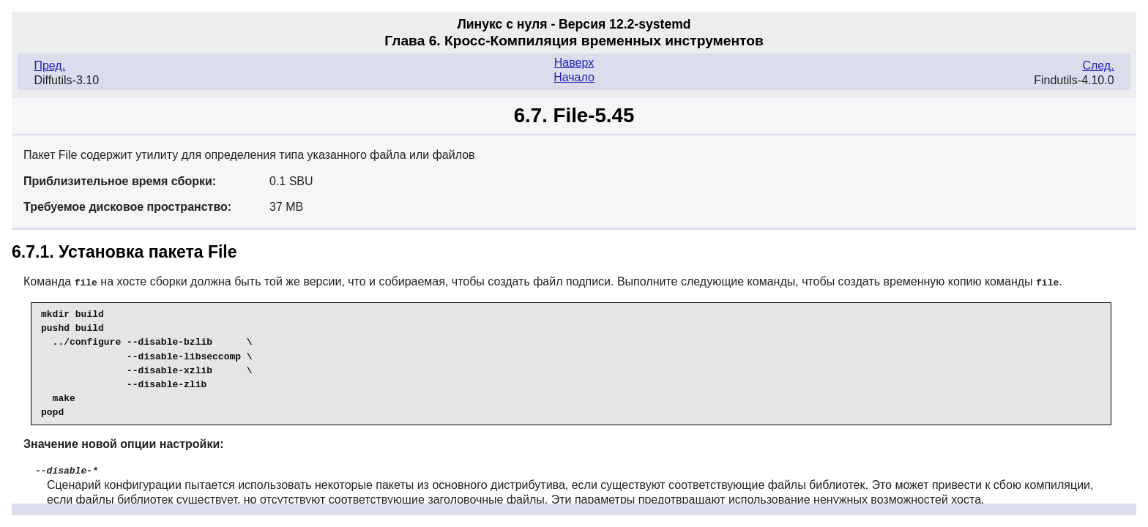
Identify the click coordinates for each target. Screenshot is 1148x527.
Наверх (574, 62)
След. (1098, 65)
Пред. (49, 65)
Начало (574, 77)
